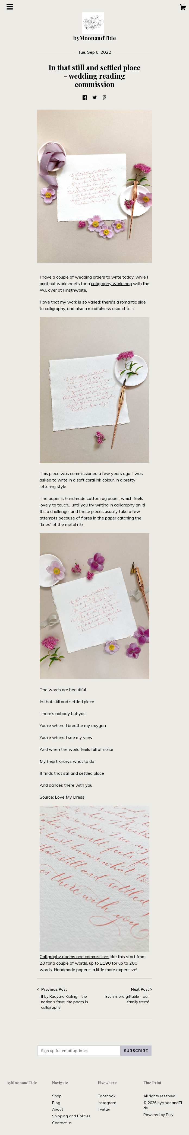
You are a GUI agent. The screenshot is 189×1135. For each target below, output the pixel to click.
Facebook (106, 1095)
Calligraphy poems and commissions (74, 956)
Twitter (104, 1109)
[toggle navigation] (10, 6)
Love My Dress (69, 797)
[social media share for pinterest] (104, 97)
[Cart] (183, 8)
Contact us (62, 1122)
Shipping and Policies (71, 1116)
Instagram (107, 1102)
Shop (57, 1095)
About (57, 1109)
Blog (56, 1102)
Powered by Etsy (158, 1114)
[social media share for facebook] (85, 97)
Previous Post (65, 998)
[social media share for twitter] (94, 97)
